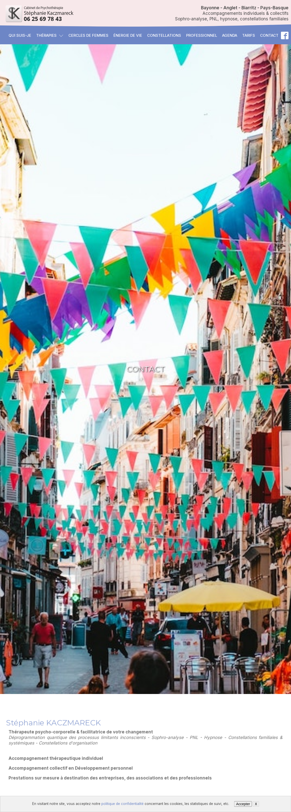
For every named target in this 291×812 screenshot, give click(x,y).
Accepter (243, 804)
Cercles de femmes (88, 35)
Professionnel (201, 35)
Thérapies (49, 35)
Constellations (164, 35)
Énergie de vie (127, 35)
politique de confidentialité (122, 804)
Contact (269, 35)
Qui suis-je (20, 35)
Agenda (229, 35)
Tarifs (248, 35)
